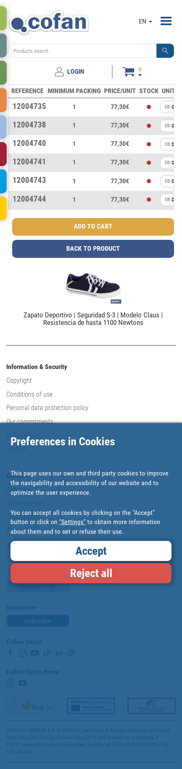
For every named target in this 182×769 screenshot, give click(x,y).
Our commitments (29, 422)
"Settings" (72, 522)
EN (145, 21)
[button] (165, 51)
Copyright (19, 380)
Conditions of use (29, 394)
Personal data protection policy (47, 408)
